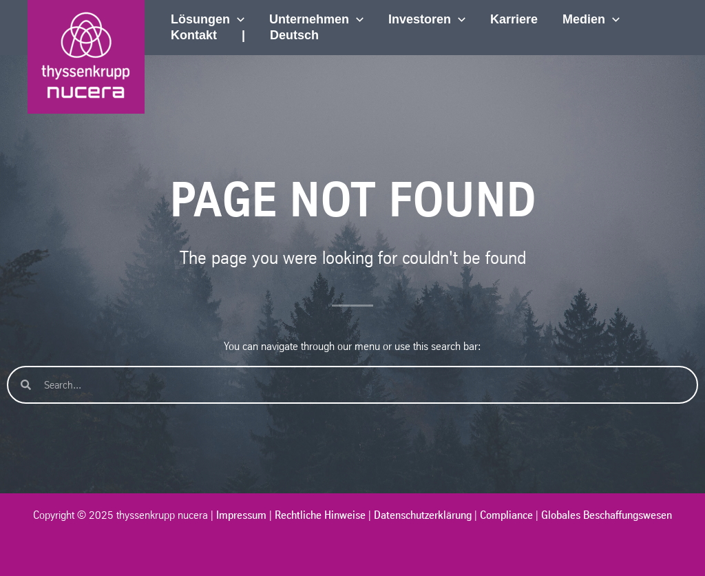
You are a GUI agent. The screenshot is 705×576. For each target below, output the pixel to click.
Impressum (241, 515)
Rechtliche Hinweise (320, 515)
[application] (237, 20)
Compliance (506, 515)
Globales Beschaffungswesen (606, 515)
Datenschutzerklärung (423, 515)
